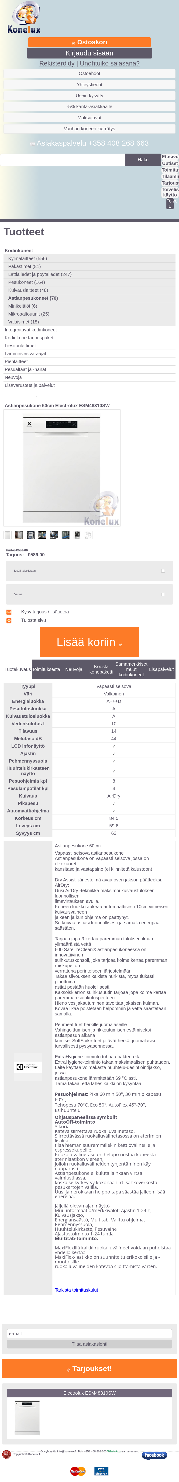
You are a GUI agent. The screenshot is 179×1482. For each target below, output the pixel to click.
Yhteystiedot (89, 84)
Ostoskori (89, 42)
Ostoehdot (89, 73)
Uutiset (170, 163)
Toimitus (170, 169)
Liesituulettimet (20, 345)
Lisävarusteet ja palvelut (30, 385)
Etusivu (170, 156)
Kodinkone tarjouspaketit (30, 337)
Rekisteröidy (57, 63)
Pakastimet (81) (24, 266)
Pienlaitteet (16, 361)
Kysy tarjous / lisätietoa (37, 611)
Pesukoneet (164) (26, 282)
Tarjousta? (170, 183)
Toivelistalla (170, 203)
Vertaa (18, 594)
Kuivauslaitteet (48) (28, 290)
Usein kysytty (89, 95)
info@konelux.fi (66, 1451)
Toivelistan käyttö (170, 192)
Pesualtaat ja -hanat (25, 369)
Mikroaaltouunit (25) (28, 313)
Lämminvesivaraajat (25, 353)
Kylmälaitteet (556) (27, 258)
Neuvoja (13, 377)
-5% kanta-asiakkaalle (89, 106)
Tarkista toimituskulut (76, 1290)
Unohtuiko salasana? (110, 63)
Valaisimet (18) (23, 321)
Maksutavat (89, 117)
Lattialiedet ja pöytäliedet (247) (40, 274)
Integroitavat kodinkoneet (31, 329)
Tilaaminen (170, 176)
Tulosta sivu (26, 620)
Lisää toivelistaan (25, 570)
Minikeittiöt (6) (22, 306)
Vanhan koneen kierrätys (89, 128)
